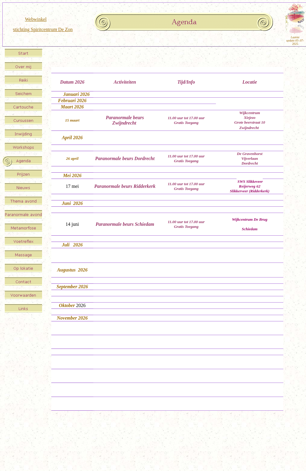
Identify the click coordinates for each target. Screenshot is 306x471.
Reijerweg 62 (249, 186)
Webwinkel (36, 19)
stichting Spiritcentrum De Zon (43, 29)
